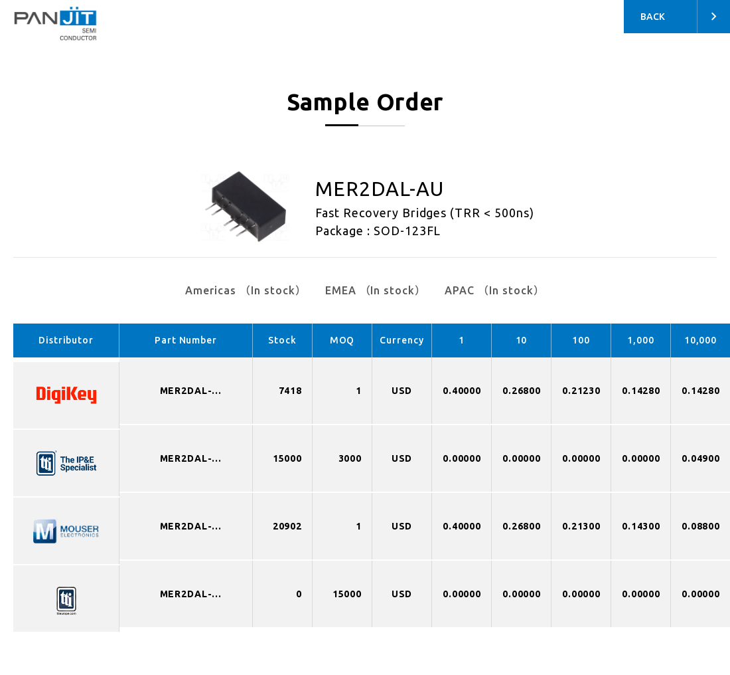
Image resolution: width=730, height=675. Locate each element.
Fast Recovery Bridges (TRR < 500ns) (424, 212)
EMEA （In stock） (375, 290)
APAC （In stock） (494, 290)
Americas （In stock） (245, 290)
